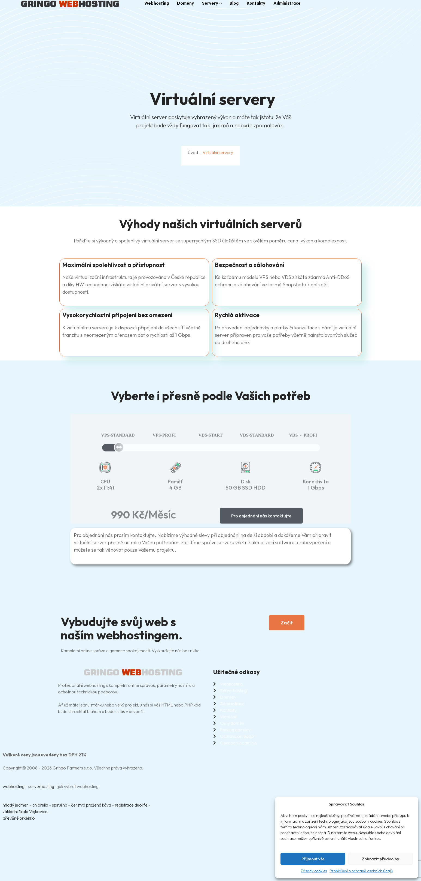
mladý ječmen (16, 805)
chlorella (40, 805)
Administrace (287, 3)
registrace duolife (131, 805)
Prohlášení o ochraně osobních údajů (361, 870)
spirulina (59, 805)
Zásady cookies (314, 870)
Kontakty (256, 3)
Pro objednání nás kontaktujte (261, 519)
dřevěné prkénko (19, 818)
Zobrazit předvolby (380, 858)
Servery (212, 3)
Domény (185, 3)
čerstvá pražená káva (91, 805)
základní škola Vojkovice (25, 811)
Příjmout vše (313, 858)
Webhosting (156, 3)
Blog (234, 3)
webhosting (14, 786)
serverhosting (41, 786)
